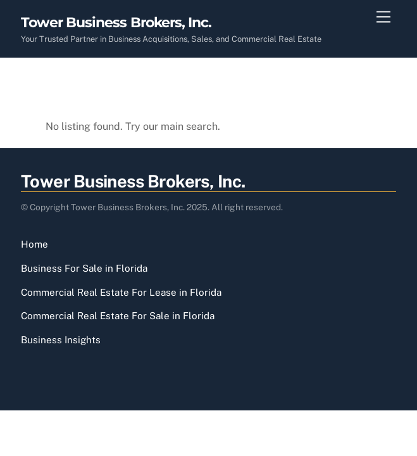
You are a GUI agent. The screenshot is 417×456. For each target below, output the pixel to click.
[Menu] (383, 17)
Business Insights (61, 339)
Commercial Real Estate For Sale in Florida (118, 315)
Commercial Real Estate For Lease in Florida (121, 292)
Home (34, 244)
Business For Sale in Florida (84, 268)
